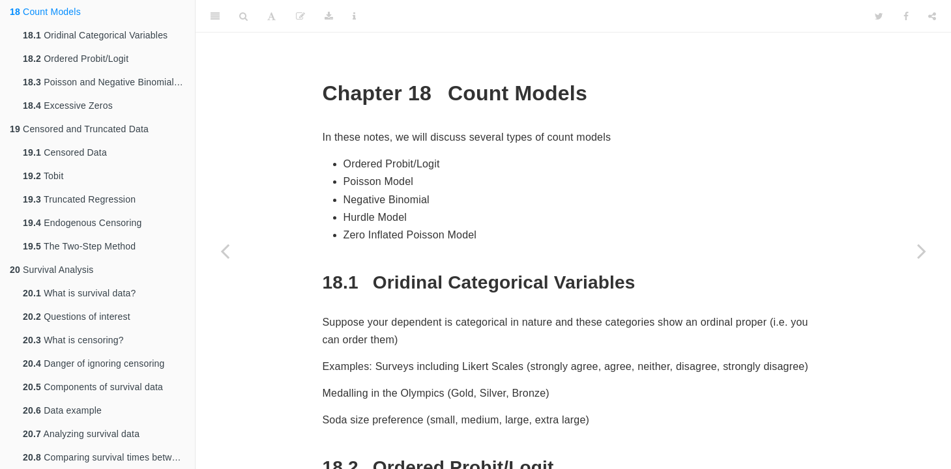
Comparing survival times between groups (109, 457)
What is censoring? (73, 340)
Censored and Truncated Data (79, 129)
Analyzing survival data (81, 434)
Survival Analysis (52, 269)
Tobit (43, 176)
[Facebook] (906, 16)
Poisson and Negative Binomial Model (109, 82)
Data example (62, 410)
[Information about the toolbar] (354, 16)
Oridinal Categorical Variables (95, 35)
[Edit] (300, 16)
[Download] (329, 16)
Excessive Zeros (68, 105)
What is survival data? (79, 293)
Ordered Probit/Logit (75, 58)
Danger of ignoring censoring (94, 363)
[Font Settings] (271, 16)
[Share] (932, 16)
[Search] (243, 16)
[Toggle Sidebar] (215, 16)
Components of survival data (93, 387)
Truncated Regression (79, 199)
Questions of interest (76, 316)
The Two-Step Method (79, 246)
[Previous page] (225, 251)
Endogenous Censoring (82, 223)
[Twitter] (879, 16)
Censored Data (65, 152)
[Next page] (921, 251)
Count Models (45, 12)
